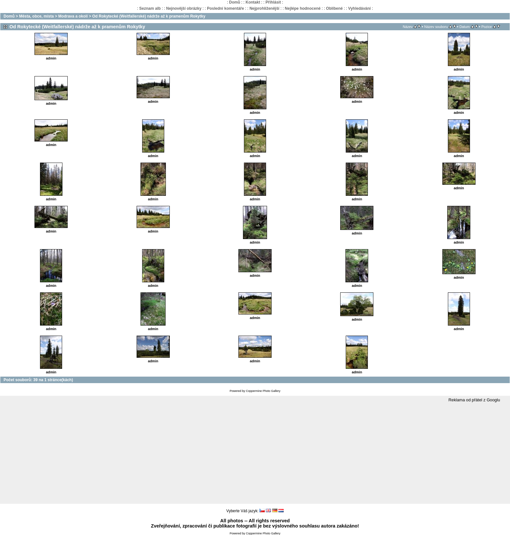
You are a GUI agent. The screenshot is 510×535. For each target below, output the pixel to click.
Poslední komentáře (225, 8)
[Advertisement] (255, 453)
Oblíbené (334, 8)
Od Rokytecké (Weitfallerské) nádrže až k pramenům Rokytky (148, 16)
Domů (234, 2)
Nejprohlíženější (264, 8)
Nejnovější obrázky (184, 8)
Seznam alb (150, 8)
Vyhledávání (359, 8)
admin (51, 58)
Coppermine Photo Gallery (263, 391)
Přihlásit (273, 2)
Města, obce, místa (36, 16)
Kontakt (253, 2)
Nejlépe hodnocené (303, 8)
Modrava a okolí (73, 16)
